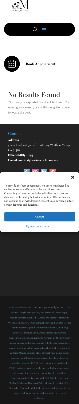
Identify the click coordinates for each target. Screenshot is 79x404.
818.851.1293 (25, 155)
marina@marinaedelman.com (38, 160)
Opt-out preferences (37, 226)
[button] (73, 177)
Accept (39, 217)
